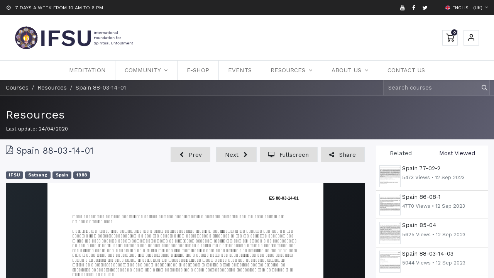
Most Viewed (457, 153)
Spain (62, 175)
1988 (81, 175)
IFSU (14, 175)
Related (401, 153)
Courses (17, 87)
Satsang (37, 175)
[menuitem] (87, 70)
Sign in (471, 38)
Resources (35, 114)
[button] (190, 154)
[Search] (481, 87)
